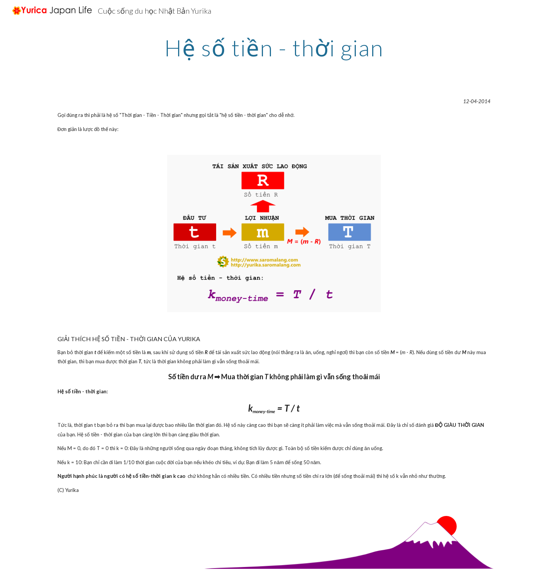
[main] (274, 47)
